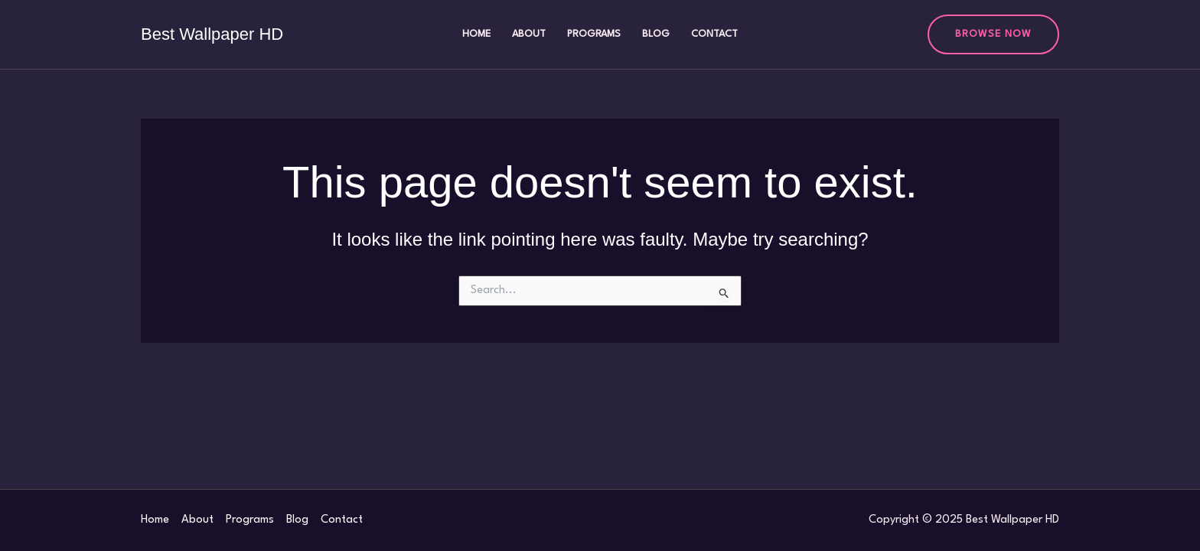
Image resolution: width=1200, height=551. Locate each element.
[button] (993, 34)
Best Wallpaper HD (212, 34)
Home (476, 34)
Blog (656, 34)
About (529, 34)
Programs (594, 34)
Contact (714, 34)
